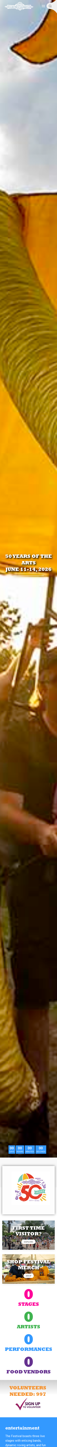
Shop (28, 1276)
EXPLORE (28, 1242)
